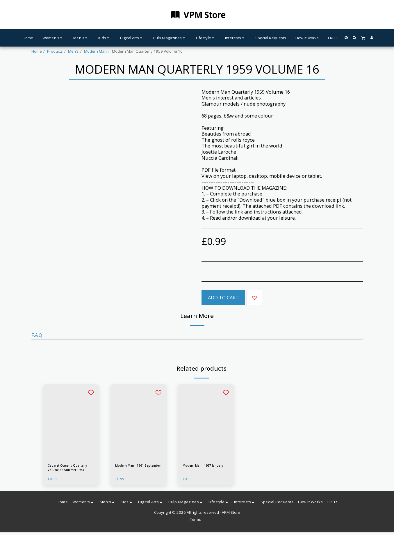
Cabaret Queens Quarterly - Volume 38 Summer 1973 (67, 469)
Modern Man (95, 51)
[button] (355, 38)
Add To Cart (223, 297)
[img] (71, 421)
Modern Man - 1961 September (133, 468)
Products (55, 51)
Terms (195, 522)
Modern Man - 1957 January (200, 468)
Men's (73, 51)
